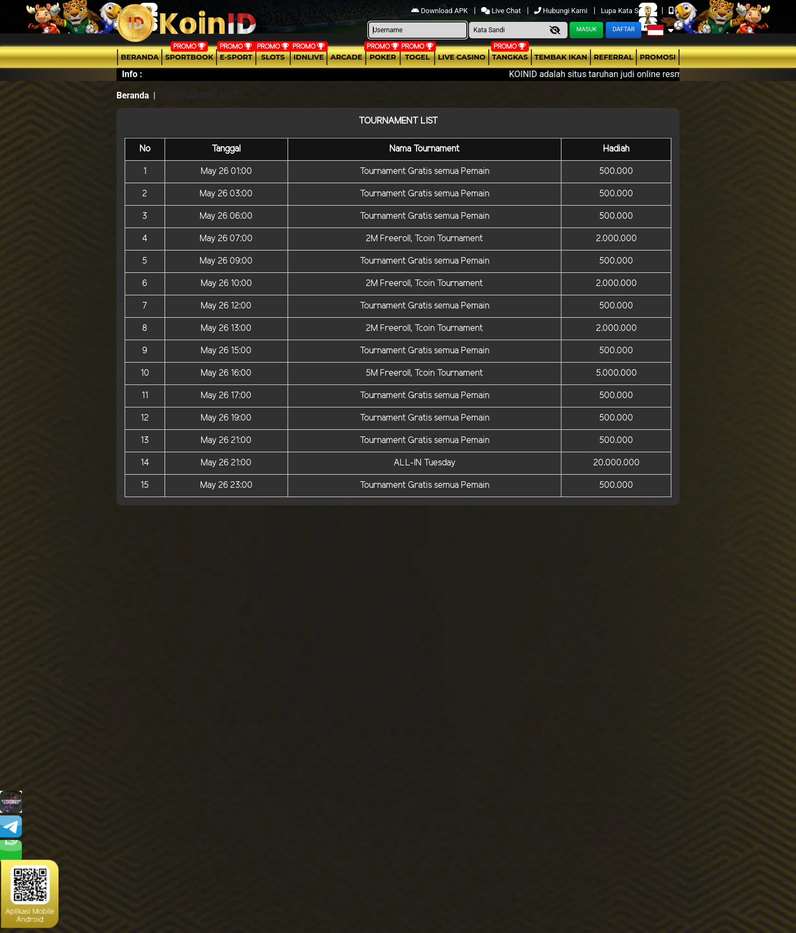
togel (417, 57)
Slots (273, 57)
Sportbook (189, 57)
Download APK (440, 11)
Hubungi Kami (561, 11)
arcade (346, 57)
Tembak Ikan (561, 57)
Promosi (658, 57)
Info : (132, 74)
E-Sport (236, 57)
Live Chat (502, 11)
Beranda (140, 57)
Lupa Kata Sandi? (629, 11)
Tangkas (510, 57)
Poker (383, 57)
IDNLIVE (309, 57)
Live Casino (461, 57)
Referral (613, 57)
